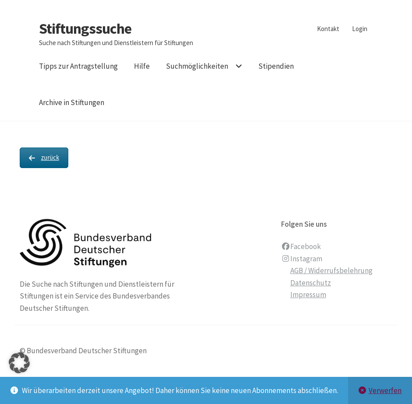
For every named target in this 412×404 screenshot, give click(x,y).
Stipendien (276, 66)
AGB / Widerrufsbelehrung (331, 270)
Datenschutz (310, 283)
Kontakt (328, 29)
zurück (44, 158)
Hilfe (142, 66)
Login (359, 29)
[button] (19, 374)
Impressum (308, 294)
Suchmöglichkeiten (197, 66)
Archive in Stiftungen (71, 102)
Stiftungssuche (85, 28)
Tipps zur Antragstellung (78, 66)
